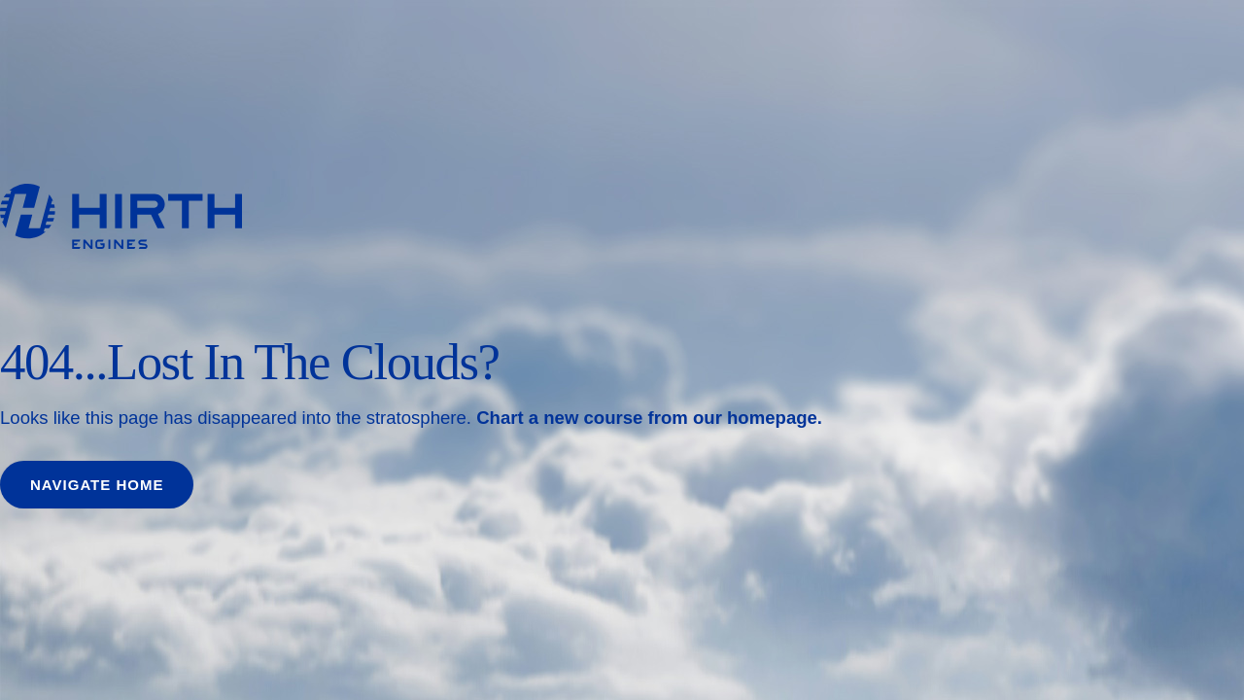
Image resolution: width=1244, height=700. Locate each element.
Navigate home (96, 484)
